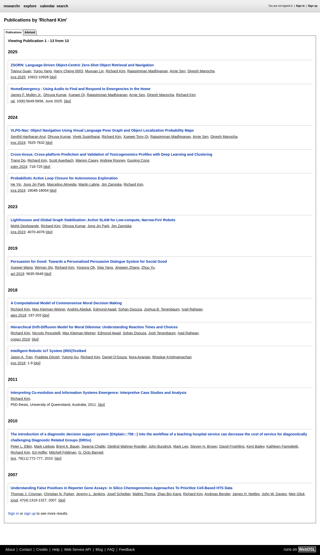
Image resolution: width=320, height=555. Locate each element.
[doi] (53, 77)
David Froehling (231, 446)
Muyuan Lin (94, 71)
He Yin (15, 184)
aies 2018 (18, 315)
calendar (47, 6)
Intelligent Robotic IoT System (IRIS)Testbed (48, 351)
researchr (12, 6)
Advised (29, 32)
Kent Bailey (255, 446)
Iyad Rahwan (192, 309)
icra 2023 (17, 232)
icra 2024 (17, 190)
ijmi (13, 458)
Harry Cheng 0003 (68, 71)
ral (12, 101)
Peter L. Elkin (21, 446)
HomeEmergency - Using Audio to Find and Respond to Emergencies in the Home (80, 89)
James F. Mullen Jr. (25, 95)
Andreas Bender (217, 494)
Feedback (127, 549)
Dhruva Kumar (55, 95)
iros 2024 (17, 143)
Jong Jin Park (34, 184)
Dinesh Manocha (201, 71)
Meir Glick (297, 494)
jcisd (14, 500)
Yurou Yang (42, 71)
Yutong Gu (70, 357)
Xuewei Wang (21, 267)
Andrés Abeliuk (79, 309)
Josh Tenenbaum (162, 333)
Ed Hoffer (39, 452)
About (10, 549)
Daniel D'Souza (114, 357)
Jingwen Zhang (127, 267)
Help (56, 549)
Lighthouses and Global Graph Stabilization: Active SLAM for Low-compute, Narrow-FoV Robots (92, 220)
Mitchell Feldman (62, 452)
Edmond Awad (104, 309)
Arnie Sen (178, 71)
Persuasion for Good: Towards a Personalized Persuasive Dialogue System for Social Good (88, 261)
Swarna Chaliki (94, 446)
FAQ (110, 549)
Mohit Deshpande (24, 226)
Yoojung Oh (85, 267)
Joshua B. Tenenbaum (162, 309)
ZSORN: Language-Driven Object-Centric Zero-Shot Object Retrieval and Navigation (82, 65)
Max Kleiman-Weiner (49, 309)
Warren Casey (87, 160)
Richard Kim (115, 71)
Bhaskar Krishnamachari (172, 357)
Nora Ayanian (139, 357)
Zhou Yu (147, 267)
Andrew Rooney (112, 160)
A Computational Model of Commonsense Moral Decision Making (66, 303)
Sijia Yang (105, 267)
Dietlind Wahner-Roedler (127, 446)
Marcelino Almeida (61, 184)
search (62, 6)
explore (30, 6)
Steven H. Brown (203, 446)
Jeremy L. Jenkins (90, 494)
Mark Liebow (44, 446)
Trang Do (17, 160)
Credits (42, 549)
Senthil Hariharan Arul (28, 137)
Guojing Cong (138, 160)
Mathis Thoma (143, 494)
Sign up (313, 6)
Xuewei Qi (76, 95)
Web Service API (77, 549)
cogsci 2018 (20, 339)
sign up (30, 513)
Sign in (300, 6)
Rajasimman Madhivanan (147, 71)
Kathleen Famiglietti (282, 446)
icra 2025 (17, 77)
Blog (99, 549)
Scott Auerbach (61, 160)
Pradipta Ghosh (47, 357)
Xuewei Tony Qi (135, 137)
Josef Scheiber (118, 494)
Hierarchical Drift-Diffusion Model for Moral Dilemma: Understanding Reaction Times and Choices (94, 327)
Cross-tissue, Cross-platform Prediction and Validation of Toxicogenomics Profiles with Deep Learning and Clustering (111, 154)
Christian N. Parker (59, 494)
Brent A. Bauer (68, 446)
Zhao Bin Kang (169, 494)
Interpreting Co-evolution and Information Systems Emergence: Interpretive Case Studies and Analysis (98, 393)
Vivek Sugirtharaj (86, 137)
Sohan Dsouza (130, 309)
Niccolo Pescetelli (46, 333)
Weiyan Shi (44, 267)
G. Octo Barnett (90, 452)
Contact (25, 549)
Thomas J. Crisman (26, 494)
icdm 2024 (18, 167)
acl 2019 (17, 274)
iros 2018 (17, 363)
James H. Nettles (246, 494)
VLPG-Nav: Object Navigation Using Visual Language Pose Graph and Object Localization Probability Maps (102, 130)
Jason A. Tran (21, 357)
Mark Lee (180, 446)
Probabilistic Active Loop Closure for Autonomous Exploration (64, 178)
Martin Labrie (89, 184)
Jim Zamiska (112, 184)
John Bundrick (159, 446)
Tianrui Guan (20, 71)
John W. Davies (274, 494)
